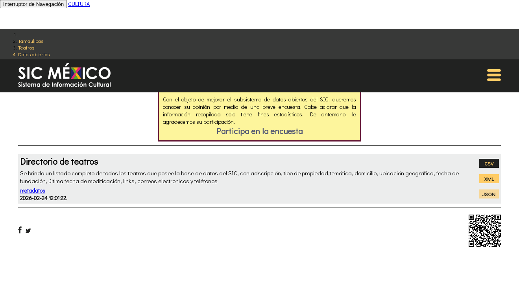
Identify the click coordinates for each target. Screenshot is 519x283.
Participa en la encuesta (259, 130)
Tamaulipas (30, 40)
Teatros (26, 47)
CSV (488, 163)
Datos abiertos (34, 54)
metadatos (32, 190)
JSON (488, 194)
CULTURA (79, 3)
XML (489, 178)
